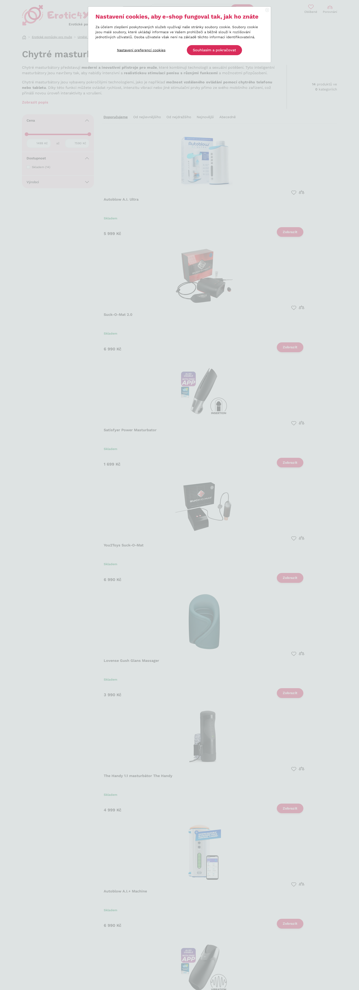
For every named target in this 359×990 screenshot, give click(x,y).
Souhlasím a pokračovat (214, 50)
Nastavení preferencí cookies (141, 50)
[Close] (267, 10)
